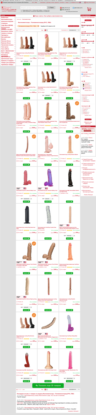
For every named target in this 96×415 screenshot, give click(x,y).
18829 (53, 404)
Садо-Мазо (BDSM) (7, 25)
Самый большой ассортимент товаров (89, 160)
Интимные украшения (4, 55)
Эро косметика (5, 56)
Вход (87, 2)
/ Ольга (90, 137)
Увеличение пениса (7, 45)
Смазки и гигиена (6, 33)
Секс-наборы (5, 52)
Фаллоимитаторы (6, 19)
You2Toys (86, 113)
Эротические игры (7, 58)
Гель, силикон (86, 76)
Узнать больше (88, 194)
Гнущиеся (86, 59)
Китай (85, 97)
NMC (85, 110)
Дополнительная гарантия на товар (88, 178)
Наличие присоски (88, 64)
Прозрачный (88, 87)
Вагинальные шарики (5, 27)
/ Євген (90, 144)
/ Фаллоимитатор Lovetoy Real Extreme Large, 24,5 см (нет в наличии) (44, 395)
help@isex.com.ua (75, 2)
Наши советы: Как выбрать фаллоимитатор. (49, 16)
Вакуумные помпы (7, 31)
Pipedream (86, 112)
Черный (87, 84)
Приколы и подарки (7, 60)
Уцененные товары (7, 64)
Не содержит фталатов (86, 62)
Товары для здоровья (8, 62)
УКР (33, 2)
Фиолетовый (88, 88)
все (24, 30)
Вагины (3, 39)
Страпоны (4, 23)
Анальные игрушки (7, 21)
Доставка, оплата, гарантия (53, 2)
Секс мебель (5, 49)
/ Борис (90, 150)
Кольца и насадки (6, 29)
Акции (67, 2)
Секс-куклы (4, 47)
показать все (88, 67)
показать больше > (73, 411)
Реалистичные (87, 65)
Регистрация (92, 2)
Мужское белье (6, 43)
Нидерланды (86, 101)
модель (49, 404)
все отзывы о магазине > (88, 134)
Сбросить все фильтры (88, 17)
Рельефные (86, 60)
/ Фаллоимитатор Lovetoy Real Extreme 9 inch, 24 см (39, 400)
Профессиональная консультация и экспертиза (88, 173)
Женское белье (6, 41)
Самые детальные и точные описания (89, 164)
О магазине (42, 2)
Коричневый (88, 85)
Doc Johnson (86, 108)
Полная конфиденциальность (89, 168)
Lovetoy (85, 109)
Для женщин (87, 49)
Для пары (86, 51)
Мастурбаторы (6, 37)
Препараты (4, 35)
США (85, 98)
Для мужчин (86, 52)
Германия (86, 99)
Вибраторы (4, 17)
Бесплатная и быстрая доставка (88, 191)
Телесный (87, 83)
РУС (36, 2)
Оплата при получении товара (88, 187)
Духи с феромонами (7, 51)
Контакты (62, 2)
